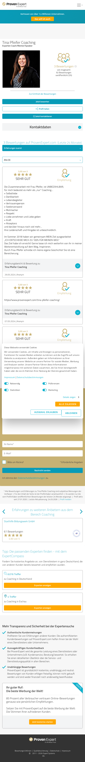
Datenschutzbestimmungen (30, 377)
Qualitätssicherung (41, 750)
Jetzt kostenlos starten (42, 721)
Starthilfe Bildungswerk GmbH (19, 521)
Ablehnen (71, 413)
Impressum (9, 377)
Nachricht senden (42, 470)
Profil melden (65, 499)
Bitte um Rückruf (15, 462)
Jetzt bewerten (42, 101)
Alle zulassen (67, 404)
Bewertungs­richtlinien (23, 750)
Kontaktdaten (55, 126)
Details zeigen (69, 397)
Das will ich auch (42, 18)
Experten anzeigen (42, 585)
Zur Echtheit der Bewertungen (42, 93)
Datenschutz (54, 750)
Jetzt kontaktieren (42, 116)
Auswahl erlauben (46, 412)
